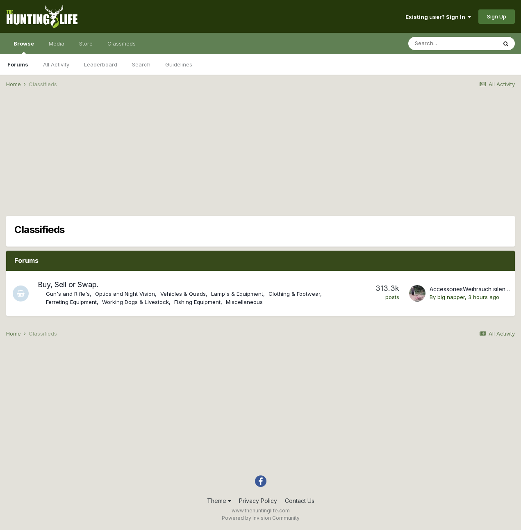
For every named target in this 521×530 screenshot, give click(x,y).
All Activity (56, 64)
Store (86, 43)
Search (141, 64)
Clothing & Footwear (295, 293)
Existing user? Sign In (438, 17)
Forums (17, 64)
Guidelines (178, 64)
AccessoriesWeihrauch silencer (472, 289)
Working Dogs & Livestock (135, 302)
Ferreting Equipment (71, 302)
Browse (24, 47)
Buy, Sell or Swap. (68, 284)
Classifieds (121, 43)
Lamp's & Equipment (238, 293)
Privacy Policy (258, 500)
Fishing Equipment (198, 302)
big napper (451, 297)
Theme (219, 500)
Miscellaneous (244, 302)
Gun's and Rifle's (68, 293)
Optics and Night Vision (125, 293)
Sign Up (496, 16)
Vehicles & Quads (183, 293)
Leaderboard (100, 64)
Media (56, 43)
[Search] (452, 43)
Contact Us (299, 500)
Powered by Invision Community (261, 518)
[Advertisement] (260, 158)
